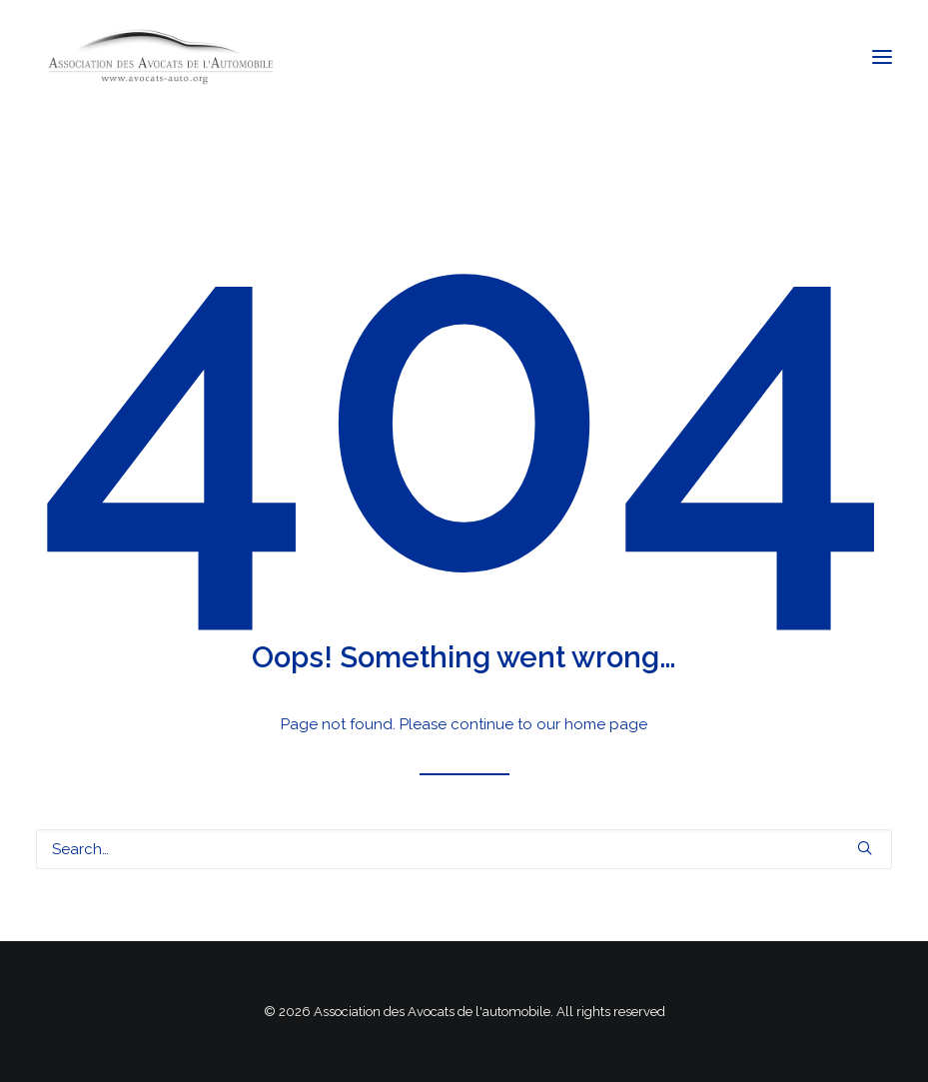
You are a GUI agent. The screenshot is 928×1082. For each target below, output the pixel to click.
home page (605, 724)
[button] (882, 57)
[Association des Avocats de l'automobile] (161, 57)
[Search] (464, 849)
